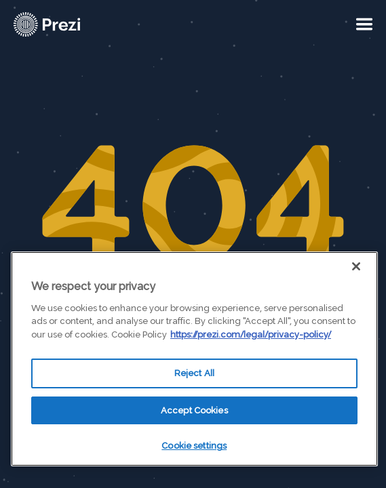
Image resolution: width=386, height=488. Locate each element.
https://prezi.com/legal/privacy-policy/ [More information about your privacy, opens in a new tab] (250, 334)
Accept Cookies (194, 410)
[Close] (356, 266)
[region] (194, 358)
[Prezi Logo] (64, 24)
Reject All (194, 373)
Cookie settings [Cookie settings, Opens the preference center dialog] (194, 446)
